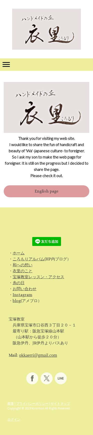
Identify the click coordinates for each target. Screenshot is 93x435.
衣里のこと (22, 271)
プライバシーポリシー (32, 403)
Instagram (22, 294)
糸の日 (19, 282)
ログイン (13, 419)
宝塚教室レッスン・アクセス (38, 277)
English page (46, 191)
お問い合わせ (24, 288)
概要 (10, 403)
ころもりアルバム (28, 259)
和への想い (22, 265)
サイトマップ (60, 403)
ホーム (19, 253)
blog (17, 300)
